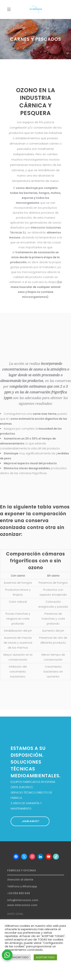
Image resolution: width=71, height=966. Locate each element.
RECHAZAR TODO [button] (18, 957)
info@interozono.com (22, 900)
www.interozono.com (22, 905)
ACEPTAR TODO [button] (45, 957)
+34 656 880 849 (18, 893)
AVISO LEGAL (15, 914)
